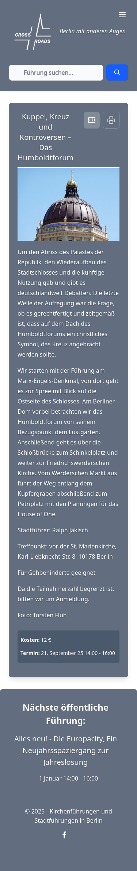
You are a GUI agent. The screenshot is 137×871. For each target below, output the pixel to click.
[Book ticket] (92, 120)
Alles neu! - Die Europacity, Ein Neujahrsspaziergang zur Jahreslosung (65, 750)
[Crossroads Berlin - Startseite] (32, 31)
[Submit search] (117, 72)
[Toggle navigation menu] (122, 14)
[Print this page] (111, 120)
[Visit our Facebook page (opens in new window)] (69, 839)
